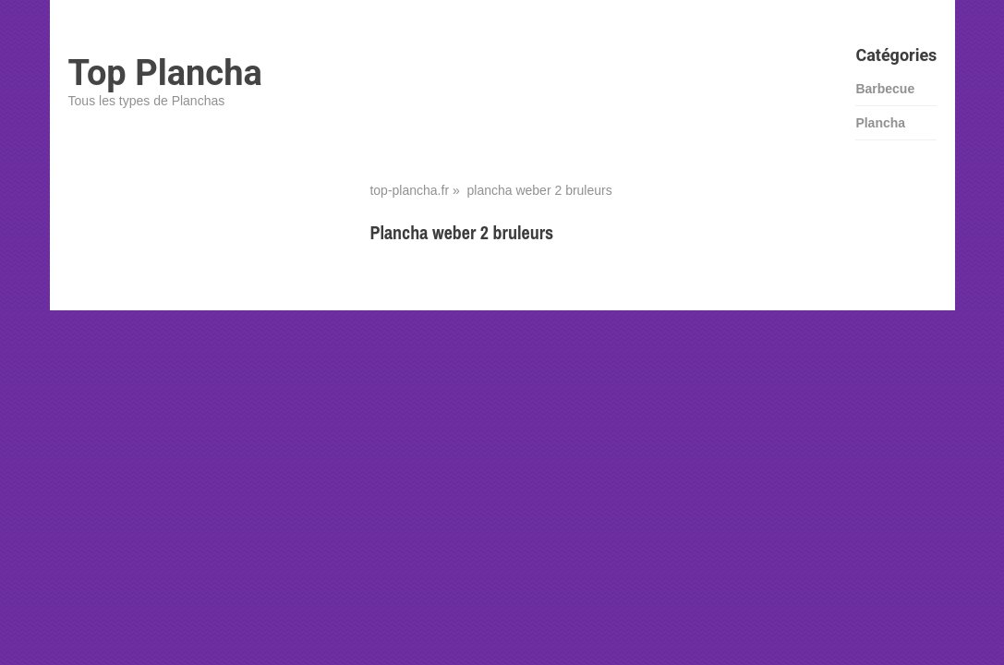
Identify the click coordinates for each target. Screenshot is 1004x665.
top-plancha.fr (409, 190)
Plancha (880, 122)
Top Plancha (165, 73)
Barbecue (884, 88)
